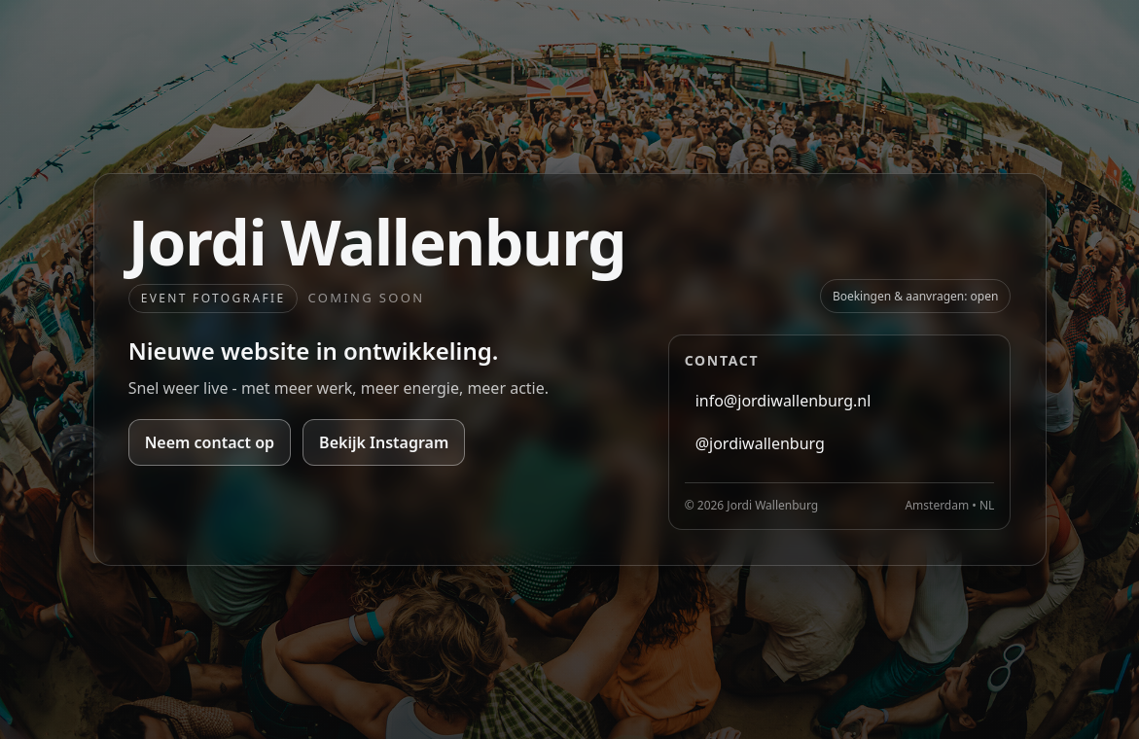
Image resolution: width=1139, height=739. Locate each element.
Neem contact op (209, 442)
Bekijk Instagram (383, 442)
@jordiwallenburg (760, 443)
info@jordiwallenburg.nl (783, 400)
